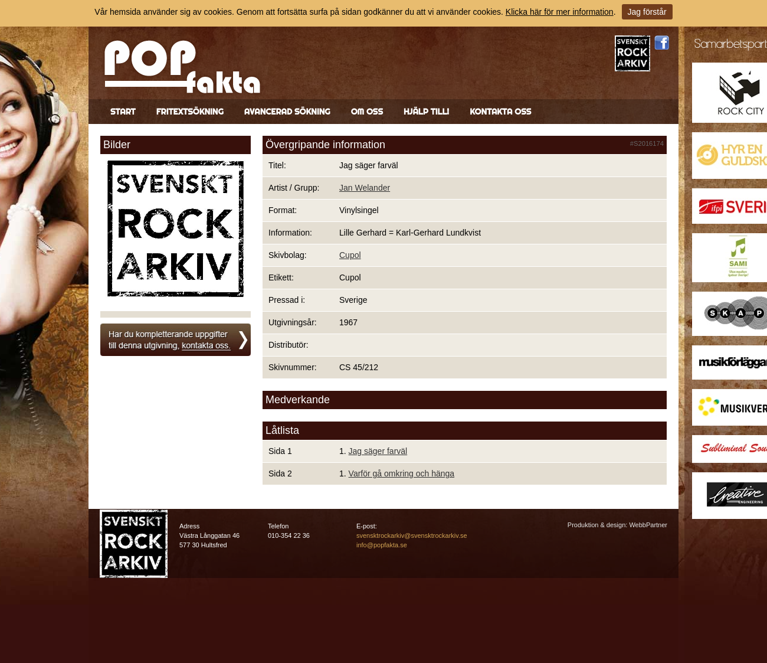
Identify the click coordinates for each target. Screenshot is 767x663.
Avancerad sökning (287, 111)
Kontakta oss (500, 111)
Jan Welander (364, 187)
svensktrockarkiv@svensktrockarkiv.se (411, 535)
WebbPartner (648, 524)
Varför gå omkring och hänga (402, 473)
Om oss (367, 111)
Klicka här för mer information (560, 12)
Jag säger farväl (378, 451)
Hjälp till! (426, 111)
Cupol (350, 255)
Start (123, 111)
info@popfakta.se (381, 544)
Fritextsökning (190, 111)
